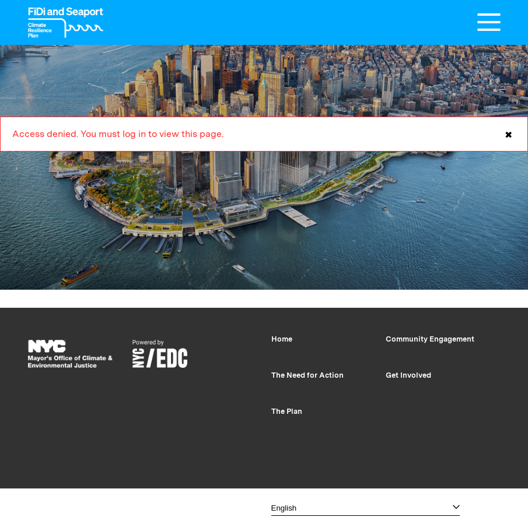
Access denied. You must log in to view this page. (264, 140)
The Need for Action (307, 375)
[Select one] (365, 508)
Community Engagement (430, 339)
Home (281, 339)
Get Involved (408, 375)
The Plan (286, 411)
